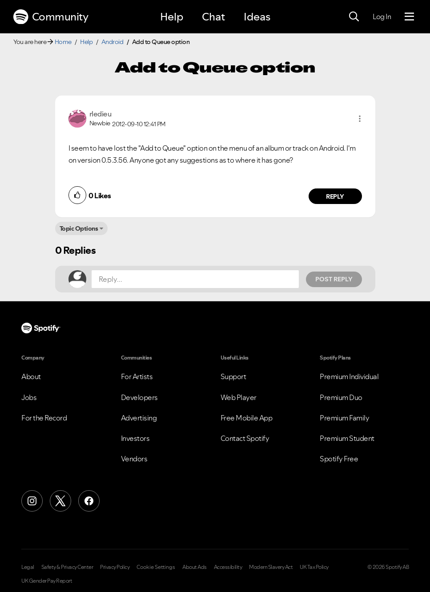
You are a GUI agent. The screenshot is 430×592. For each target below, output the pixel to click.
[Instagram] (32, 501)
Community (50, 16)
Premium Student (347, 438)
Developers (139, 397)
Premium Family (344, 418)
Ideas (257, 16)
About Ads (194, 567)
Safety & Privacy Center (67, 567)
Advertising (139, 418)
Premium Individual (349, 376)
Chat (213, 16)
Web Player (239, 397)
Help (171, 16)
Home (63, 41)
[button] (359, 118)
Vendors (134, 459)
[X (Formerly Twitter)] (60, 501)
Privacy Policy (114, 567)
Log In (382, 16)
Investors (135, 438)
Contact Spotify (245, 438)
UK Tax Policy (314, 567)
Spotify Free (339, 459)
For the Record (44, 418)
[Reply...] (195, 279)
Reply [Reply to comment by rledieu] (335, 196)
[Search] (354, 17)
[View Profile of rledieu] (100, 114)
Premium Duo (341, 397)
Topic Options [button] (79, 228)
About (31, 376)
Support (233, 376)
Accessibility (228, 567)
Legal (27, 567)
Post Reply (334, 279)
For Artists (137, 376)
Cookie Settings (156, 567)
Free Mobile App (247, 418)
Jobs (28, 397)
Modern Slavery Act (271, 567)
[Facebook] (89, 501)
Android (112, 41)
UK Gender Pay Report (46, 580)
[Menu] (409, 17)
